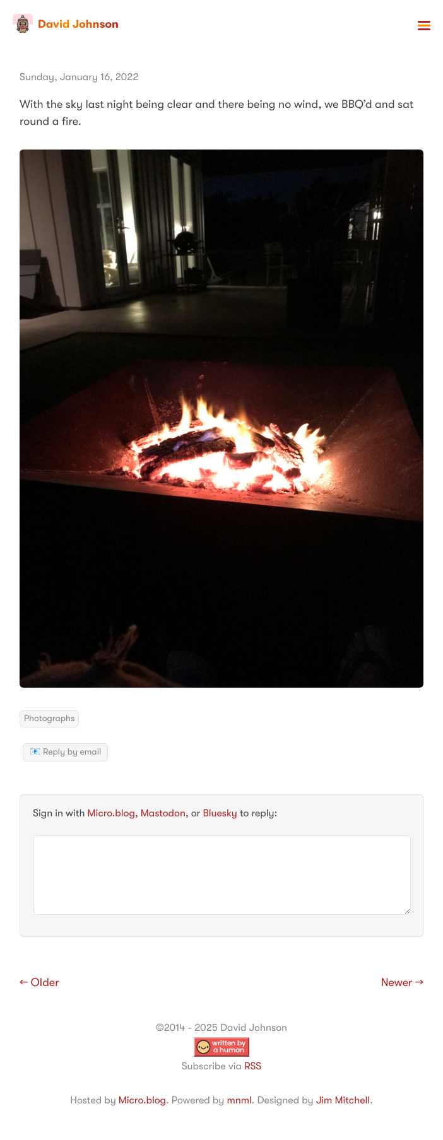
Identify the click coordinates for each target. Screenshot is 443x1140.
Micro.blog (111, 813)
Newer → (402, 983)
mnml (239, 1100)
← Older (39, 983)
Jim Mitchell (343, 1100)
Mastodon (163, 813)
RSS (252, 1066)
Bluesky (220, 813)
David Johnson (66, 24)
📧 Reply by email (65, 752)
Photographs (49, 719)
